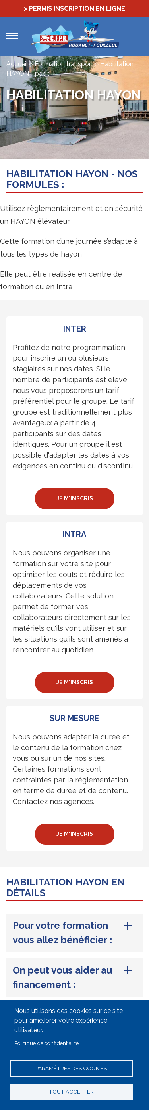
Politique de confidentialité (46, 1043)
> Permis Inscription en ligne (74, 8)
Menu (12, 36)
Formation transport (64, 64)
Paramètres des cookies (71, 1068)
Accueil (17, 64)
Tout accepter (71, 1091)
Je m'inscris (74, 498)
